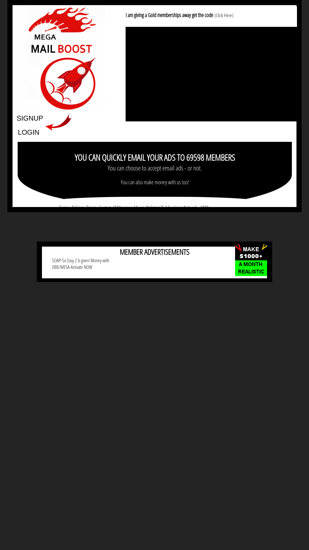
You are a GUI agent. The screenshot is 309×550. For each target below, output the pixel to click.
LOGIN (28, 132)
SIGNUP (30, 117)
